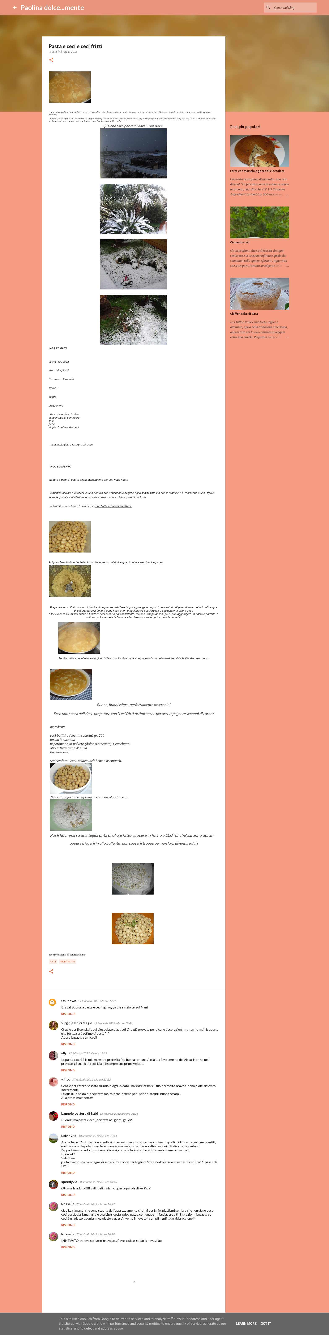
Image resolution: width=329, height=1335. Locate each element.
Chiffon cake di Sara (244, 313)
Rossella (67, 1204)
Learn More (246, 1324)
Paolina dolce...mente (52, 7)
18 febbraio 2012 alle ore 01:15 (118, 1113)
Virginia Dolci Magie (76, 1023)
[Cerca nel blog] (295, 8)
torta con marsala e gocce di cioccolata (257, 171)
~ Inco (65, 1079)
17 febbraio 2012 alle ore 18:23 (87, 1053)
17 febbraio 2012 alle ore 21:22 (91, 1079)
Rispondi (68, 1014)
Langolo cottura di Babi (79, 1113)
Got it (266, 1324)
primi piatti (68, 961)
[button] (51, 60)
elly (64, 1053)
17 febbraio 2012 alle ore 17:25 (97, 1001)
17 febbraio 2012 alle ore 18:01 (113, 1023)
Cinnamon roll (239, 242)
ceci (53, 961)
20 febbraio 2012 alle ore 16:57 (95, 1204)
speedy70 (69, 1182)
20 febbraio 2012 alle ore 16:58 (95, 1234)
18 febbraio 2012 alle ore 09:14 (97, 1135)
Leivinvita (69, 1135)
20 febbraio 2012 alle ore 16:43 (97, 1182)
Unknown (68, 1001)
